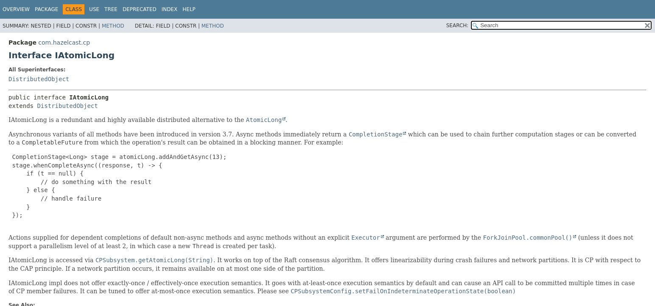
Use (94, 9)
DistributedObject (38, 79)
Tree (111, 9)
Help (189, 9)
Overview (16, 9)
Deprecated (140, 9)
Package (46, 9)
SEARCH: (457, 25)
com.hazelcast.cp (64, 42)
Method (113, 26)
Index (170, 9)
